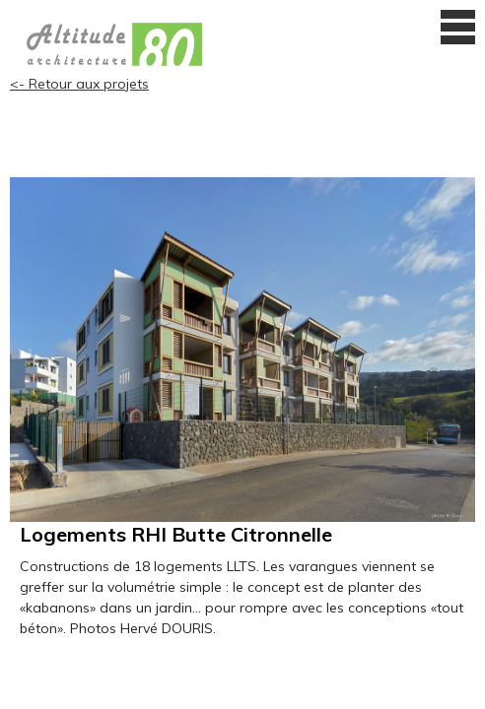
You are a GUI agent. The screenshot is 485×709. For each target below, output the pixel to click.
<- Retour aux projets (79, 84)
